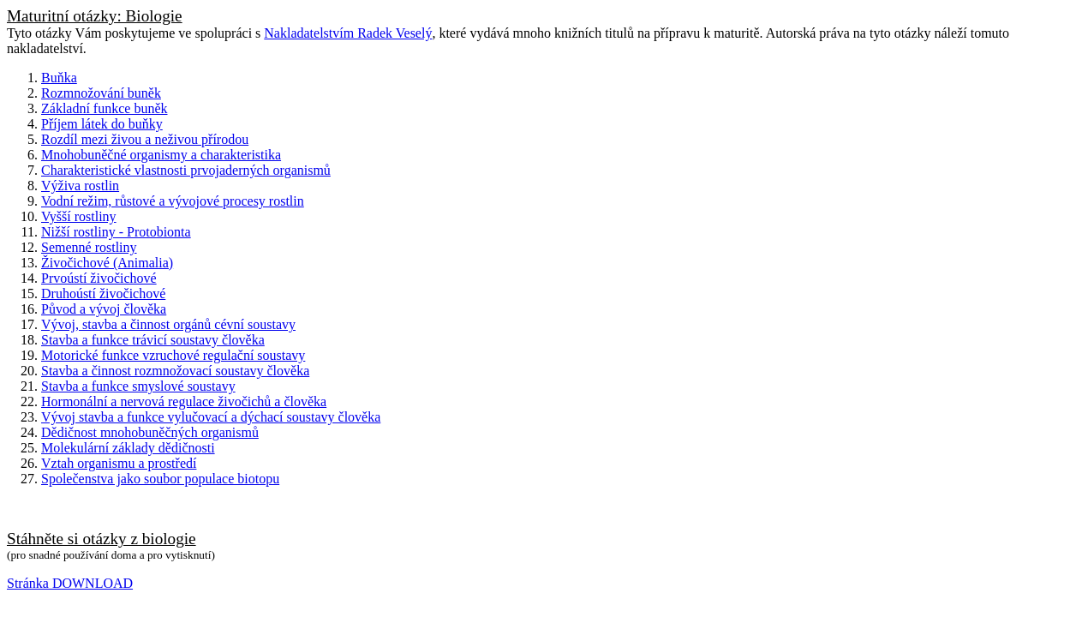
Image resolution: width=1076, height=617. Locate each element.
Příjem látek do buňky (102, 124)
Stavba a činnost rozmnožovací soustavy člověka (175, 370)
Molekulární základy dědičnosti (128, 447)
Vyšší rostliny (79, 216)
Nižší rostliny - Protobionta (116, 232)
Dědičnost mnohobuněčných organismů (150, 432)
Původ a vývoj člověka (103, 309)
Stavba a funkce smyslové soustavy (138, 386)
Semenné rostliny (89, 247)
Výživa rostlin (80, 185)
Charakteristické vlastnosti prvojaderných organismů (186, 170)
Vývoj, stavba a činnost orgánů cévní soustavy (168, 324)
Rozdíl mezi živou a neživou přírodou (144, 139)
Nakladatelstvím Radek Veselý (348, 33)
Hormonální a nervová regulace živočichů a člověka (183, 401)
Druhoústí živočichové (103, 293)
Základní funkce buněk (104, 108)
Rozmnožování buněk (101, 93)
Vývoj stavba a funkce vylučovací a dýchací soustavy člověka (210, 417)
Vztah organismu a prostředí (118, 463)
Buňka (59, 77)
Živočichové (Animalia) (107, 262)
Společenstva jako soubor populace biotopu (160, 478)
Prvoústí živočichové (99, 278)
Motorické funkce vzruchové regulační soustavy (173, 355)
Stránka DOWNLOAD (70, 583)
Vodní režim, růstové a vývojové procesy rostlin (172, 201)
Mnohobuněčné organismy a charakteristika (161, 154)
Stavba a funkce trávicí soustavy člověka (153, 339)
